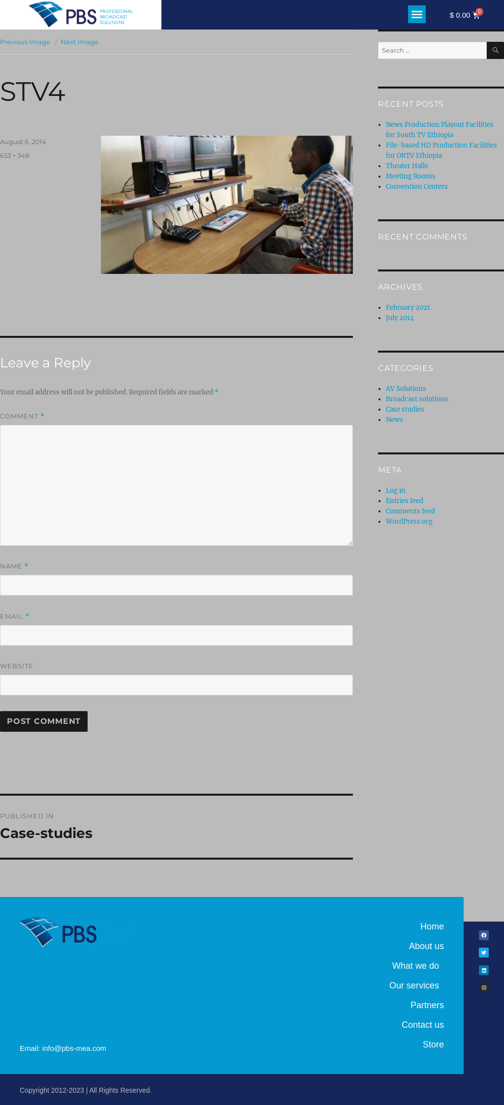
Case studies (405, 409)
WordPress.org (409, 521)
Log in (396, 490)
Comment (22, 416)
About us (426, 946)
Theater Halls (407, 166)
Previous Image (25, 42)
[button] (417, 14)
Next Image (79, 42)
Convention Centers (417, 186)
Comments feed (410, 511)
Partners (427, 1005)
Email (15, 616)
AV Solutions (406, 389)
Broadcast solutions (417, 399)
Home (432, 926)
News (394, 420)
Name (14, 566)
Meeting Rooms (411, 176)
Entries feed (404, 501)
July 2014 (400, 318)
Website (16, 666)
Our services (416, 985)
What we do (418, 966)
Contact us (423, 1025)
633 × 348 (14, 155)
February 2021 (408, 307)
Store (433, 1044)
